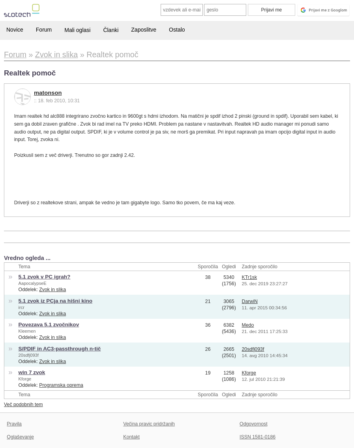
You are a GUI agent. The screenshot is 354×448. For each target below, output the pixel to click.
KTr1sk (249, 277)
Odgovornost (254, 424)
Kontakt (131, 437)
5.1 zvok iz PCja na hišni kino (55, 301)
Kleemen (27, 331)
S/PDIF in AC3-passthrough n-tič (60, 349)
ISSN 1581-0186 (257, 437)
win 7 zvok (32, 372)
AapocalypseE (33, 283)
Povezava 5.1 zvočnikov (49, 325)
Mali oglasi (77, 30)
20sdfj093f (29, 355)
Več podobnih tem (23, 404)
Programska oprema (61, 385)
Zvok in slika (52, 289)
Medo (248, 325)
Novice (14, 29)
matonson (48, 93)
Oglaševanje (20, 437)
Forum (44, 29)
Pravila (14, 424)
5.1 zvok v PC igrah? (45, 277)
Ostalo (177, 29)
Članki (110, 30)
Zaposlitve (143, 29)
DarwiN (250, 301)
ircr (21, 307)
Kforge (25, 378)
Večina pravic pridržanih (149, 424)
